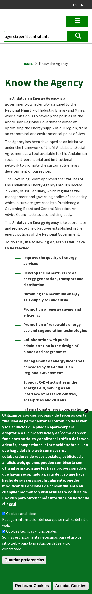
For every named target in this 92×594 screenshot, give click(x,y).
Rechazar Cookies (32, 586)
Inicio (28, 64)
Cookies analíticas (21, 513)
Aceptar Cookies (70, 586)
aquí (12, 503)
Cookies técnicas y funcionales (31, 531)
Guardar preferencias (24, 560)
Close (86, 411)
